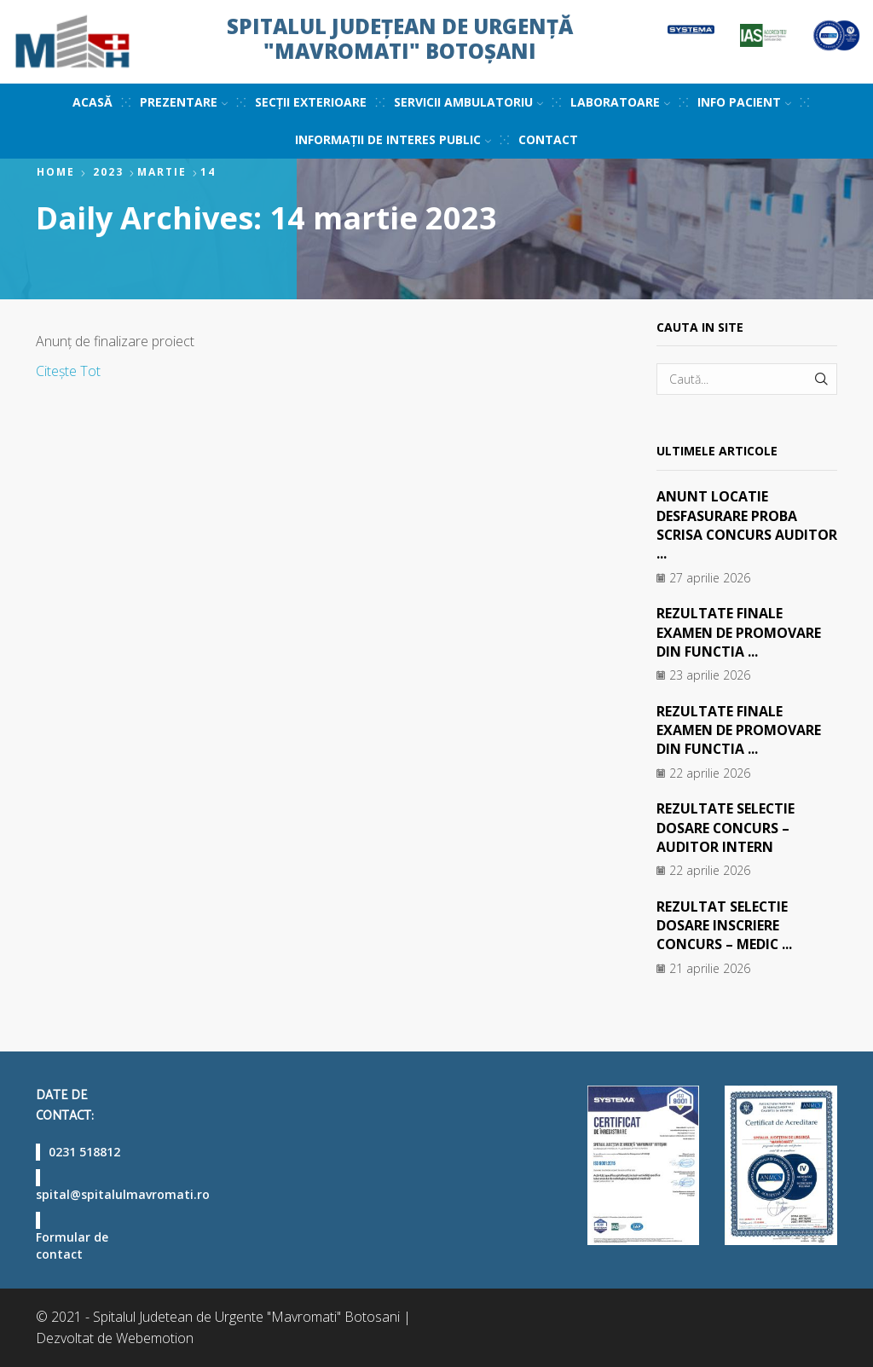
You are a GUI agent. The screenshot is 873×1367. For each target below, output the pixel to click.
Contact (548, 139)
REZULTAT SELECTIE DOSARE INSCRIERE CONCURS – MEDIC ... (725, 925)
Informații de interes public (393, 139)
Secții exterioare (311, 102)
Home (56, 172)
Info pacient (744, 102)
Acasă (92, 102)
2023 (108, 172)
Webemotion (155, 1338)
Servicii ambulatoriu (468, 102)
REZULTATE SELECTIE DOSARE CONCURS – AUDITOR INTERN (725, 827)
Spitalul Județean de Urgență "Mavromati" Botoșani (400, 38)
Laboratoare (620, 102)
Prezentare (184, 102)
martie (162, 172)
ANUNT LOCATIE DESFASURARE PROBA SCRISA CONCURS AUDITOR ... (726, 525)
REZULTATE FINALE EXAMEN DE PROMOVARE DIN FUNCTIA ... (738, 632)
